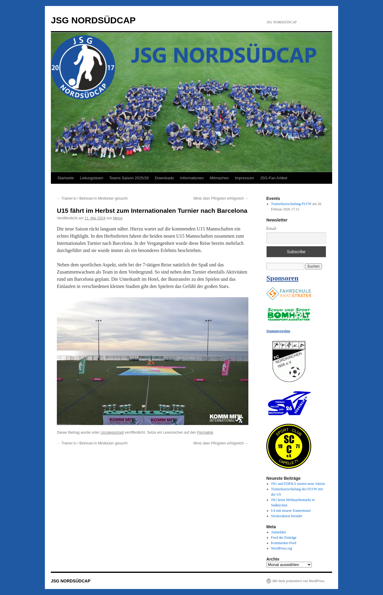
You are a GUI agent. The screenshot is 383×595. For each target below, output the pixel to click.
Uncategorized (112, 432)
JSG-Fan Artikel (273, 178)
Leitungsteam (91, 178)
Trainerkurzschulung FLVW (291, 204)
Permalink (205, 432)
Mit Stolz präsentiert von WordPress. (298, 581)
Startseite (65, 178)
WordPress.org (281, 548)
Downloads (164, 178)
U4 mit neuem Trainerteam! (291, 511)
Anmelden (278, 532)
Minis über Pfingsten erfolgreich (221, 198)
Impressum (244, 178)
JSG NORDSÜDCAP (93, 20)
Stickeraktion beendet (286, 516)
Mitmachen (219, 178)
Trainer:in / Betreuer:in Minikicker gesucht (92, 198)
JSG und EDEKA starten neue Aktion (298, 484)
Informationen (192, 178)
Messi (117, 218)
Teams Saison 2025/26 (129, 178)
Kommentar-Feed (283, 543)
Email (271, 228)
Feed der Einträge (284, 537)
